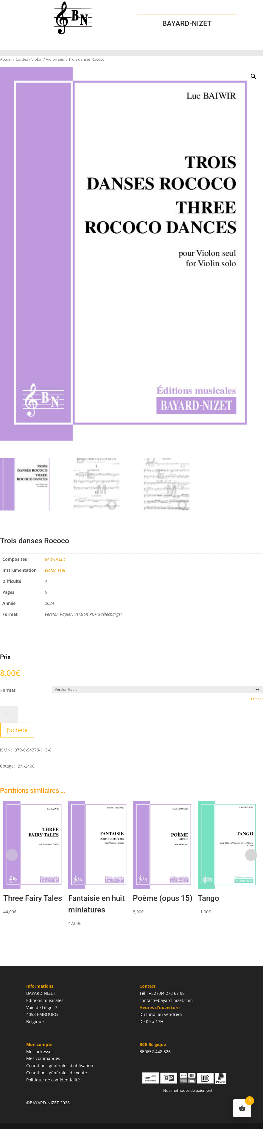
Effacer (257, 699)
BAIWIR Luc (55, 559)
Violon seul (55, 59)
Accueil (6, 59)
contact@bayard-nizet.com (166, 1000)
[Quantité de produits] (9, 714)
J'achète (17, 730)
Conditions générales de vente (56, 1072)
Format (7, 690)
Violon (37, 59)
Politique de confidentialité (53, 1080)
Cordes (21, 59)
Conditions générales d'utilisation (59, 1065)
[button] (253, 76)
